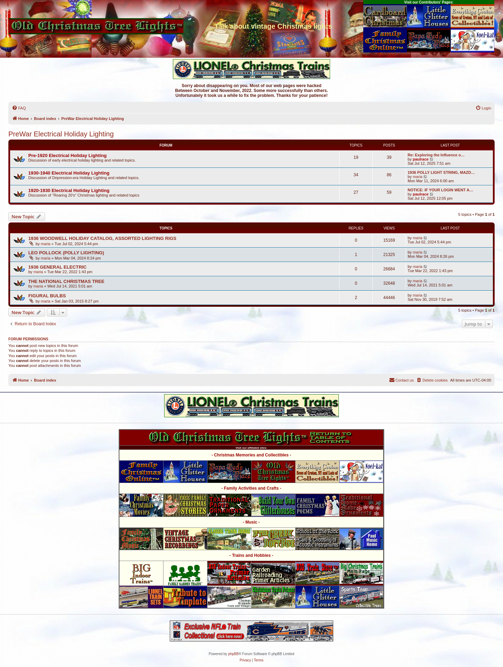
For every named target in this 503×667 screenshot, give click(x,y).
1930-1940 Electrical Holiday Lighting (68, 173)
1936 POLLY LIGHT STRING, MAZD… (441, 172)
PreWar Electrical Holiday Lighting (61, 134)
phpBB (233, 654)
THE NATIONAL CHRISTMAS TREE (66, 281)
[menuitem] (19, 108)
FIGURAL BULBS (47, 295)
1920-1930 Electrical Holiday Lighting (68, 190)
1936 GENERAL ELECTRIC (57, 267)
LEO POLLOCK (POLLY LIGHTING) (66, 252)
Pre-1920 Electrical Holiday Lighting (67, 155)
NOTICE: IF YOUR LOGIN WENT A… (440, 190)
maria (418, 177)
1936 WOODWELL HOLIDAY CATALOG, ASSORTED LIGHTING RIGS (102, 238)
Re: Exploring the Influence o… (436, 155)
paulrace (421, 159)
